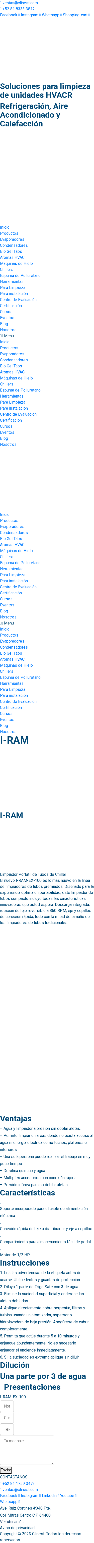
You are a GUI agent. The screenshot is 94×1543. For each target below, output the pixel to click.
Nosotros (8, 329)
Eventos (7, 317)
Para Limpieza (12, 287)
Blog (4, 323)
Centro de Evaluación (18, 299)
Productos (9, 233)
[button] (47, 336)
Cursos (6, 311)
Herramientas (12, 281)
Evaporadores (12, 239)
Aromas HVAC (12, 257)
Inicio (5, 227)
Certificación (11, 305)
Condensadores (14, 245)
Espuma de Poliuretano (20, 275)
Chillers (6, 269)
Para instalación (14, 293)
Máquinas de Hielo (16, 263)
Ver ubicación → (14, 1521)
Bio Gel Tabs (11, 251)
